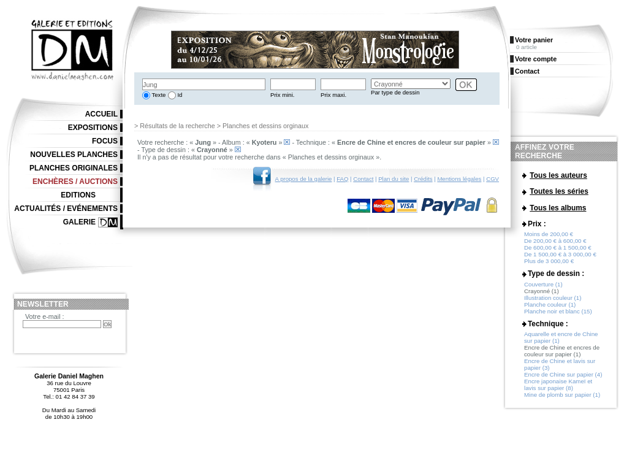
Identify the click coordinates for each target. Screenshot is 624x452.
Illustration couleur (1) (552, 300)
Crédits (423, 178)
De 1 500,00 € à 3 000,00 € (560, 256)
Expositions (93, 127)
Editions (78, 195)
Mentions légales (459, 178)
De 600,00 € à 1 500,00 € (558, 250)
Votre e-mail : (44, 316)
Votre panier (534, 40)
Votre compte (536, 59)
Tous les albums (558, 209)
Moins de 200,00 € (548, 236)
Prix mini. (282, 94)
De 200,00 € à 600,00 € (555, 243)
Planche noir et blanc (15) (558, 313)
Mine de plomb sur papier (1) (562, 397)
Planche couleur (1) (550, 307)
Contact (363, 178)
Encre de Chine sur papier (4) (563, 376)
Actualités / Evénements (66, 208)
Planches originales (73, 168)
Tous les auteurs (558, 175)
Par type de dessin (395, 92)
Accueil (101, 114)
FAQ (342, 178)
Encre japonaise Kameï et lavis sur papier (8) (558, 387)
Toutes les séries (559, 192)
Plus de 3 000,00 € (549, 263)
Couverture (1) (543, 286)
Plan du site (393, 178)
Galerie (79, 222)
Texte (158, 94)
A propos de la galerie (303, 178)
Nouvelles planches (74, 154)
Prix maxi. (333, 94)
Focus (105, 141)
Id (179, 94)
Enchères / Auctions (75, 181)
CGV (492, 178)
